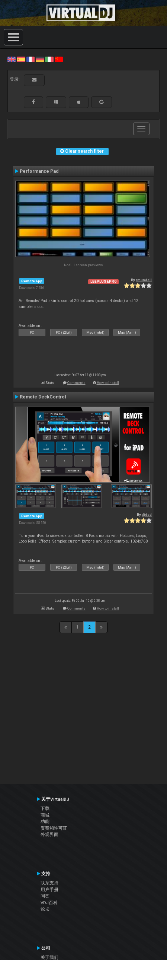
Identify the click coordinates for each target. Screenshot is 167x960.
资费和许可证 (54, 828)
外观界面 (49, 834)
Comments (76, 383)
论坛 (45, 909)
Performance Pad (39, 171)
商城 (45, 815)
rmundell (144, 280)
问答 (45, 896)
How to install (108, 383)
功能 (45, 821)
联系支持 (49, 883)
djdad (147, 514)
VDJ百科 (49, 902)
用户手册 (49, 889)
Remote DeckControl (43, 397)
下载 (45, 808)
